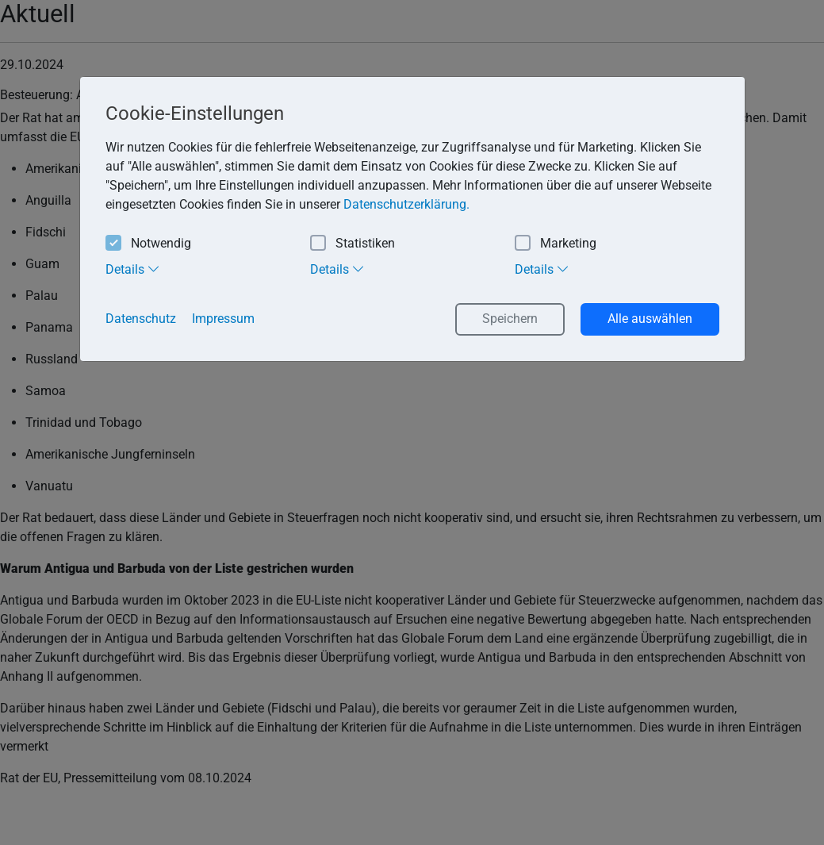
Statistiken (352, 244)
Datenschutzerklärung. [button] (406, 204)
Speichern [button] (510, 318)
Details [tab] (132, 269)
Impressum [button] (223, 318)
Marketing (555, 244)
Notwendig (148, 244)
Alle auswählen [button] (649, 318)
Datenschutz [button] (140, 318)
